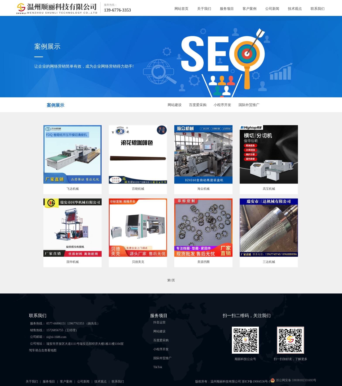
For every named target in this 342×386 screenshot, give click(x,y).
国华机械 (73, 262)
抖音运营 (159, 322)
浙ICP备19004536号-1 (256, 381)
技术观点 (295, 8)
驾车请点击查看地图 (42, 350)
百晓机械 (138, 189)
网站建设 (175, 105)
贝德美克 (138, 262)
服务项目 (227, 8)
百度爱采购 (198, 105)
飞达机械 (73, 189)
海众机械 (203, 189)
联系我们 (318, 8)
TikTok (157, 367)
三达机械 (269, 262)
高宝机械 (269, 189)
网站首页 (181, 8)
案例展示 (55, 105)
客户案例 (249, 8)
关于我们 (204, 8)
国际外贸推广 (249, 105)
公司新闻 (272, 8)
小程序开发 (222, 105)
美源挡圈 (203, 262)
